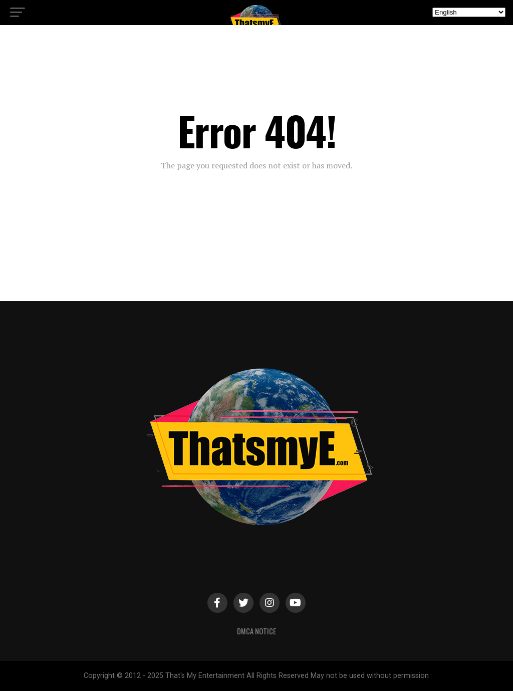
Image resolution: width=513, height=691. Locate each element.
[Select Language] (468, 12)
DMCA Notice (256, 631)
